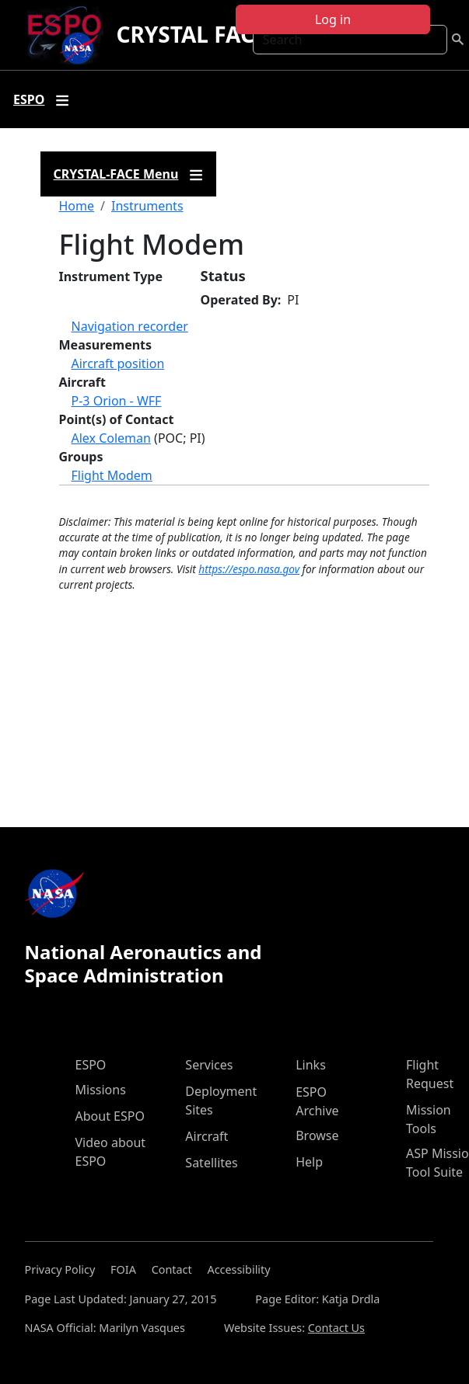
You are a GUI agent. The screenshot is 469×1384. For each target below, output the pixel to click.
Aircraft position (118, 363)
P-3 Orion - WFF (117, 400)
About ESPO (110, 1116)
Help (309, 1161)
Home (77, 205)
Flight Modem (112, 475)
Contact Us (336, 1327)
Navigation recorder (130, 326)
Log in (333, 19)
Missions (100, 1089)
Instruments (147, 205)
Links (311, 1064)
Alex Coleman (111, 438)
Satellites (211, 1162)
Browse (317, 1135)
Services (209, 1064)
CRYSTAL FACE (191, 34)
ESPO (91, 1064)
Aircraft (206, 1136)
